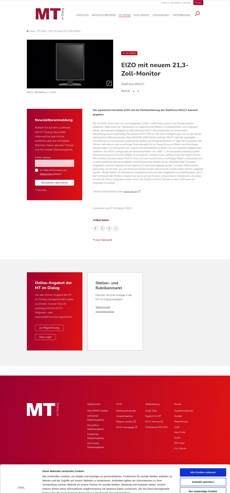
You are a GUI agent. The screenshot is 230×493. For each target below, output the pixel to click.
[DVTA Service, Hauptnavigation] (144, 14)
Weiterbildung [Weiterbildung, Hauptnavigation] (152, 404)
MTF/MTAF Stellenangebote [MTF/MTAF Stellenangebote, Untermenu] (95, 418)
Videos (164, 3)
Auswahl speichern (203, 454)
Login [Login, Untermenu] (177, 427)
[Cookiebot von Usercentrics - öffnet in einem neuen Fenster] (21, 486)
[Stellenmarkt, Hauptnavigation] (163, 14)
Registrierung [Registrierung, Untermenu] (181, 421)
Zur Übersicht (102, 240)
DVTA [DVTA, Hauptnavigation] (119, 404)
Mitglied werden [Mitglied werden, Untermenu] (124, 421)
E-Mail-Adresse (43, 157)
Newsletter (175, 3)
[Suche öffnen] (199, 13)
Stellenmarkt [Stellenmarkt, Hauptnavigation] (93, 404)
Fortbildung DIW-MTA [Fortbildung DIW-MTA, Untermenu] (156, 427)
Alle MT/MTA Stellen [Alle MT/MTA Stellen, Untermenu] (97, 410)
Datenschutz (50, 473)
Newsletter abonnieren (54, 182)
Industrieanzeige (105, 311)
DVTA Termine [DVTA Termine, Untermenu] (152, 421)
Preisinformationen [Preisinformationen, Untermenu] (183, 410)
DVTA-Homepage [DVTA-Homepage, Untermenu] (125, 427)
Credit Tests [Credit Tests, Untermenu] (151, 410)
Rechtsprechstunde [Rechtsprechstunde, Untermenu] (125, 410)
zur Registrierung (49, 328)
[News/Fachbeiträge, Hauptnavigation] (106, 14)
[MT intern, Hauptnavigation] (127, 14)
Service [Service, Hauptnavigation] (177, 404)
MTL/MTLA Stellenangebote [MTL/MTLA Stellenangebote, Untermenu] (95, 427)
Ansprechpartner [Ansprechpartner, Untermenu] (124, 416)
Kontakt (187, 3)
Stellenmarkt (103, 307)
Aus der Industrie (129, 53)
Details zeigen (172, 486)
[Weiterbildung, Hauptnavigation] (184, 14)
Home (31, 31)
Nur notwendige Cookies (203, 463)
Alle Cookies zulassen (203, 444)
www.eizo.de (130, 191)
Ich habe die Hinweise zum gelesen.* (53, 172)
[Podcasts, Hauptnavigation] (85, 14)
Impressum (67, 473)
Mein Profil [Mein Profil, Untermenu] (179, 432)
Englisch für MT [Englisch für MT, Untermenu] (153, 416)
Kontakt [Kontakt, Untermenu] (178, 416)
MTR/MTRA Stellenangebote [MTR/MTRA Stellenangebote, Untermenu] (95, 436)
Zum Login (45, 337)
